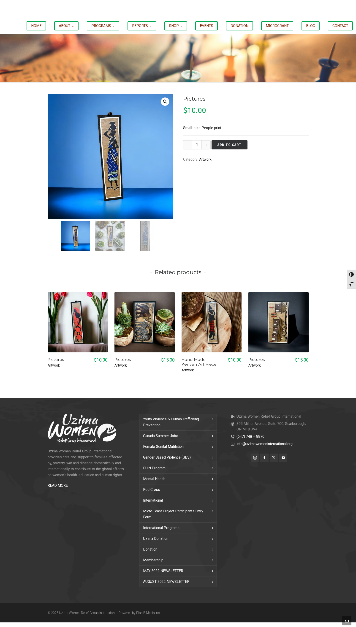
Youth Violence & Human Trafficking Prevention (171, 422)
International (153, 500)
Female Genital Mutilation (163, 446)
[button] (165, 101)
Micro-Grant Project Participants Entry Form (173, 514)
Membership (153, 560)
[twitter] (274, 458)
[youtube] (283, 458)
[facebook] (264, 458)
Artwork (205, 159)
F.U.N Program (154, 468)
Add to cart (229, 145)
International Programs (161, 528)
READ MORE (58, 485)
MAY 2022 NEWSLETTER (163, 571)
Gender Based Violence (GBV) (167, 457)
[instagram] (255, 458)
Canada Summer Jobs (160, 436)
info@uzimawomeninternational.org (264, 444)
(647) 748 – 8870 (250, 436)
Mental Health (154, 479)
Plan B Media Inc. (148, 613)
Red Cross (151, 489)
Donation (150, 549)
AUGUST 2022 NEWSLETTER (166, 581)
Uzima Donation (155, 538)
